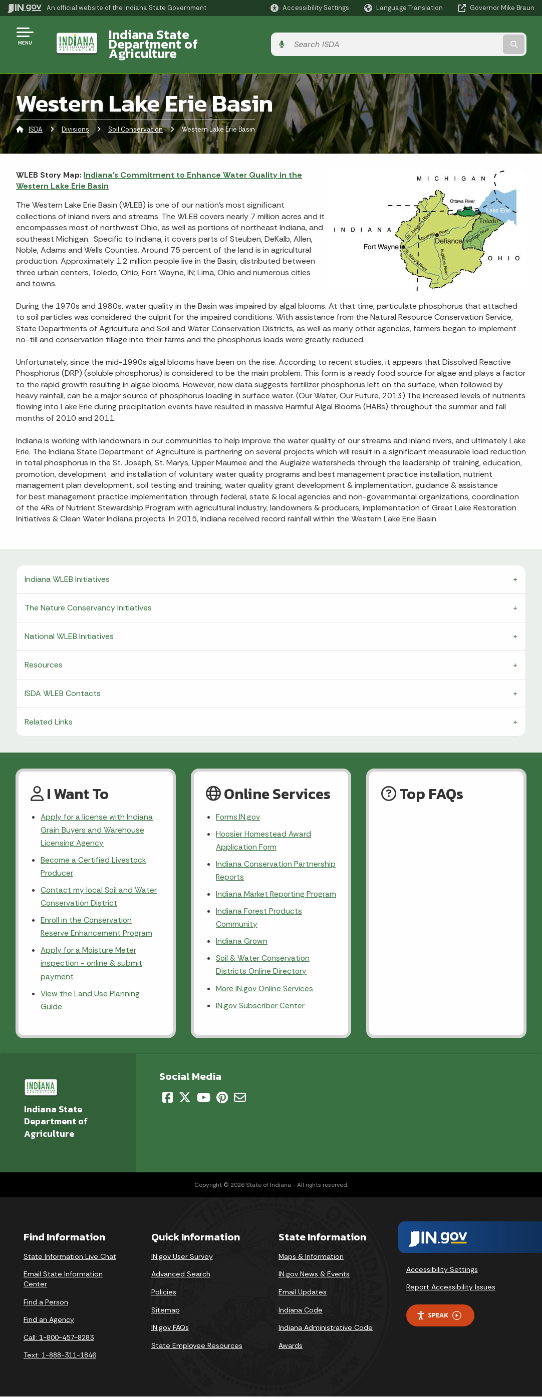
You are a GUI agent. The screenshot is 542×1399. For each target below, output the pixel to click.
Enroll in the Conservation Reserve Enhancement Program (97, 914)
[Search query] (475, 36)
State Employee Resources (196, 1347)
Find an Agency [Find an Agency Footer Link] (49, 1321)
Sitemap (165, 1312)
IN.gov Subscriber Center (260, 1009)
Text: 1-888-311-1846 (60, 1357)
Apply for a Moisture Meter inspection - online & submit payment (92, 952)
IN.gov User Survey (182, 1258)
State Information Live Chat (70, 1258)
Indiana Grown (242, 942)
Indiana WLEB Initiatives (67, 561)
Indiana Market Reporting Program (261, 887)
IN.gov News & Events (314, 1276)
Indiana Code (301, 1312)
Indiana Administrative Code (326, 1329)
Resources (44, 647)
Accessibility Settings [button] (442, 1271)
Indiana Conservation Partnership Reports (254, 856)
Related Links (49, 704)
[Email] (240, 1100)
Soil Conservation (135, 112)
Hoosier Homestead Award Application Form (264, 824)
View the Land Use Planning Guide (90, 990)
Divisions (75, 112)
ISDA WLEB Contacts (63, 675)
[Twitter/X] (185, 1100)
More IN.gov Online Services (265, 991)
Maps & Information (311, 1258)
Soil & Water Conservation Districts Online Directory (263, 967)
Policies (163, 1294)
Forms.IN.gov (238, 800)
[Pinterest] (222, 1100)
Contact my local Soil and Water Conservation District (99, 883)
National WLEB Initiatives (69, 618)
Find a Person (46, 1304)
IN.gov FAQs (170, 1329)
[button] (309, 8)
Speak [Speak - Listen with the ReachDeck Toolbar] (438, 1317)
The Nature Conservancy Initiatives (88, 590)
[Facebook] (167, 1100)
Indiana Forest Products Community (259, 918)
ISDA (36, 112)
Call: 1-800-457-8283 (59, 1339)
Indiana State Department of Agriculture (220, 35)
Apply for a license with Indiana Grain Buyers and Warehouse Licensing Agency (97, 813)
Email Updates (303, 1294)
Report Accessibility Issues (450, 1289)
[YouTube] (203, 1100)
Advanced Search (180, 1276)
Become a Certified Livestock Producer (94, 852)
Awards (291, 1347)
